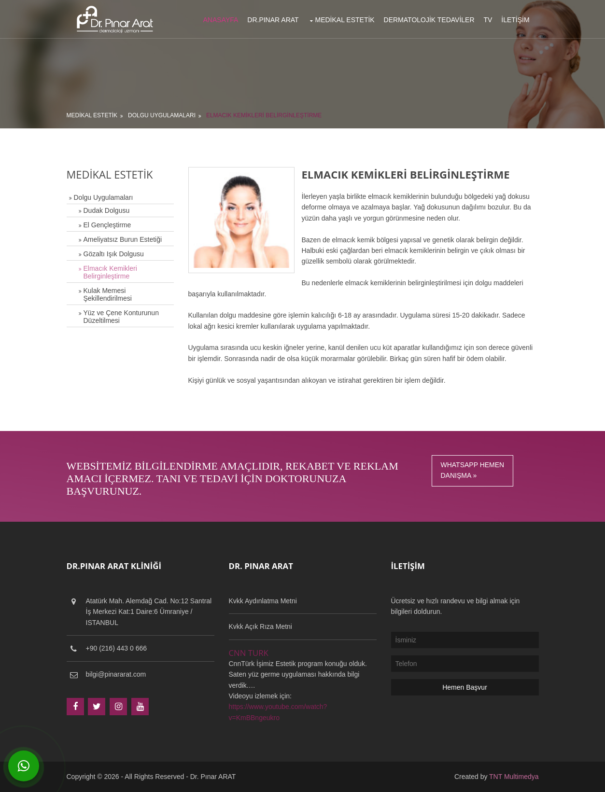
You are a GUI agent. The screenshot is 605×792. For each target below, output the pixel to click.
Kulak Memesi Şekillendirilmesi (108, 294)
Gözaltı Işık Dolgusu (114, 254)
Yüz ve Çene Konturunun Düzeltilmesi (121, 316)
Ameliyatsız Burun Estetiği (123, 239)
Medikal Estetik (344, 20)
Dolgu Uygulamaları (162, 115)
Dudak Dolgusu (107, 210)
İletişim (515, 20)
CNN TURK (248, 652)
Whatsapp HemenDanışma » (473, 470)
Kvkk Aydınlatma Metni (263, 601)
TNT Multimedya (513, 776)
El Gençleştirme (107, 225)
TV (487, 20)
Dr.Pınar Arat (272, 20)
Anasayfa (221, 20)
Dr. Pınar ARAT (213, 776)
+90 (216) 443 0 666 (116, 648)
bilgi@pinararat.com (116, 674)
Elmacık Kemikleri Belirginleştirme (264, 115)
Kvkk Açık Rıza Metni (260, 626)
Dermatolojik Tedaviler (429, 20)
